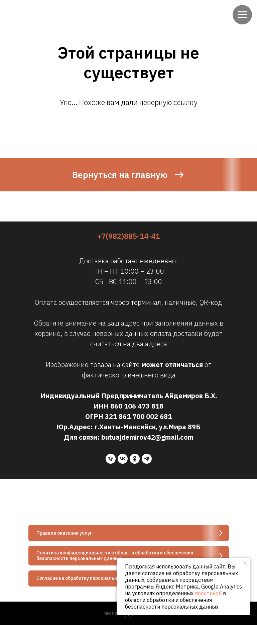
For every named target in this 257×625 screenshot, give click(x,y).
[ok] (135, 459)
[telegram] (147, 459)
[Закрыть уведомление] (245, 563)
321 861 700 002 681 (138, 416)
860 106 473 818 (136, 406)
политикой (208, 593)
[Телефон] (111, 459)
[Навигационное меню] (242, 14)
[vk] (123, 459)
